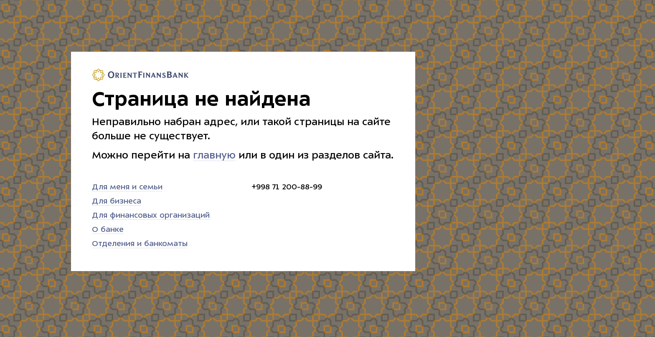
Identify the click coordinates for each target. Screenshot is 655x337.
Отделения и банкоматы (140, 244)
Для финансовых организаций (151, 215)
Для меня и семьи (127, 187)
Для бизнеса (116, 201)
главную (214, 155)
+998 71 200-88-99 (286, 187)
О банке (108, 230)
